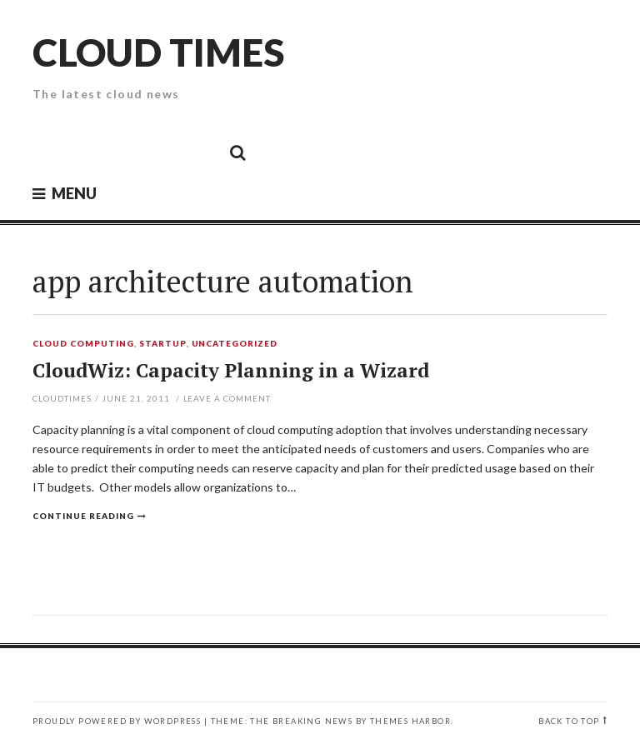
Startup (163, 344)
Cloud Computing (83, 344)
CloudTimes (62, 398)
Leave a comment (227, 398)
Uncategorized (235, 344)
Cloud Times (158, 52)
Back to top (568, 721)
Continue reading (83, 516)
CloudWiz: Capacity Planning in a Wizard (230, 370)
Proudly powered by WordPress (116, 721)
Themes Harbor (410, 721)
